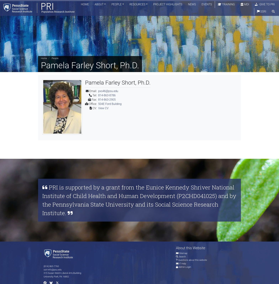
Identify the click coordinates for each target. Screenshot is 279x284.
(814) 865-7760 (51, 266)
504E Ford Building (110, 104)
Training (226, 4)
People (116, 4)
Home (85, 4)
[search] (273, 11)
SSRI (261, 11)
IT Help (182, 263)
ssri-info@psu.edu (53, 269)
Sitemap (183, 253)
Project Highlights (167, 4)
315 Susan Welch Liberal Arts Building (62, 273)
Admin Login (184, 267)
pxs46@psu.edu (108, 91)
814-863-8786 (107, 95)
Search (182, 256)
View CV (103, 108)
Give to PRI (265, 4)
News (192, 4)
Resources (137, 4)
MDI (245, 4)
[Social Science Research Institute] (59, 253)
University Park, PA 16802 (56, 276)
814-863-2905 (107, 99)
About (99, 4)
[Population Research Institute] (37, 8)
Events (207, 4)
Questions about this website (192, 260)
